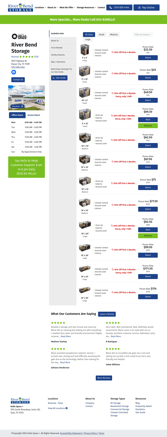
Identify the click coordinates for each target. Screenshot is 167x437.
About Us (52, 7)
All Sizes (89, 34)
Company (89, 403)
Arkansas (52, 403)
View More (17, 106)
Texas (60, 403)
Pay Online (146, 7)
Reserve (148, 125)
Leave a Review (107, 314)
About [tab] (55, 41)
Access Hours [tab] (34, 115)
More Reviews (103, 378)
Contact (102, 7)
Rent (148, 119)
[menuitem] (40, 7)
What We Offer (67, 7)
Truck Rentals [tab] (56, 48)
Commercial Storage (120, 409)
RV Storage (116, 403)
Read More (66, 336)
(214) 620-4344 (18, 67)
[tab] (62, 33)
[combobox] (142, 34)
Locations (39, 7)
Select (148, 57)
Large (87, 39)
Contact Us (18, 79)
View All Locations (58, 408)
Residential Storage (120, 406)
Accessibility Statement (71, 433)
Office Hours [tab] (17, 115)
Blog (137, 403)
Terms (101, 433)
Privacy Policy (90, 433)
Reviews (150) (24, 56)
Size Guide (59, 78)
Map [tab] (58, 62)
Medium (114, 34)
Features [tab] (58, 55)
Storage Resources (86, 7)
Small (101, 34)
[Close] (164, 19)
